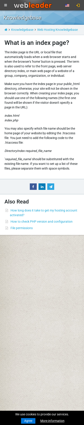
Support (51, 251)
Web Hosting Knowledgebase (57, 29)
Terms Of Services (57, 285)
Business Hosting (15, 282)
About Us (51, 277)
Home (7, 251)
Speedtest (52, 269)
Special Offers (55, 307)
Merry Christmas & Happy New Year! (28, 352)
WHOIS (50, 264)
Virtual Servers (13, 294)
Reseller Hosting (14, 286)
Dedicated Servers (15, 299)
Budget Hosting (14, 277)
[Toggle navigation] (6, 5)
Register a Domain (16, 264)
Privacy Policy (55, 290)
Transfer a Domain (16, 269)
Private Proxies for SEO (19, 317)
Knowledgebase (22, 29)
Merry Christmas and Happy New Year (29, 339)
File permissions (22, 228)
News (7, 256)
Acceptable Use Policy (60, 294)
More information (52, 421)
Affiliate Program (57, 303)
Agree (28, 421)
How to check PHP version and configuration (42, 221)
